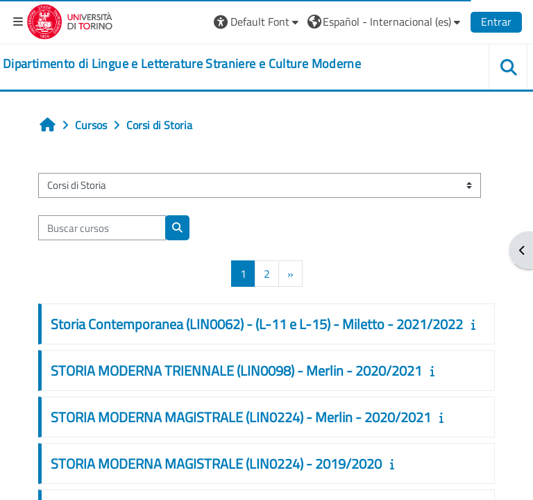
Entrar (496, 21)
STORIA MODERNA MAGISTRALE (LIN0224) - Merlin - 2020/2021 (241, 417)
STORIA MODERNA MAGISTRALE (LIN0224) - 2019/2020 (216, 463)
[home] (182, 64)
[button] (258, 21)
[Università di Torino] (69, 20)
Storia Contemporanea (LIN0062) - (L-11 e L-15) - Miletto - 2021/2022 (257, 324)
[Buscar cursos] (102, 227)
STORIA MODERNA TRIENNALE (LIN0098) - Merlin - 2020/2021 (236, 370)
